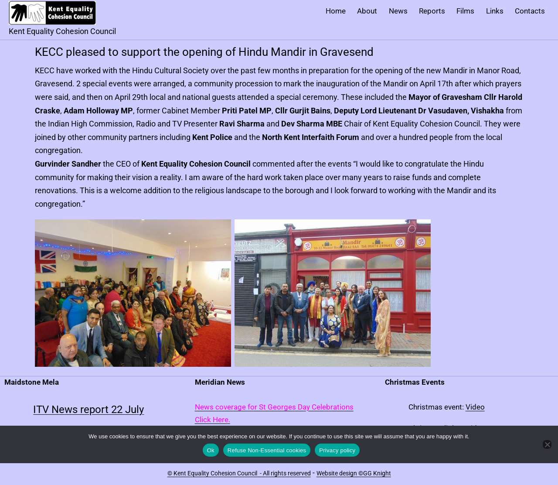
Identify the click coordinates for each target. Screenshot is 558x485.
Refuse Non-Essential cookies (267, 450)
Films (465, 11)
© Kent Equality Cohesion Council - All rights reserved (239, 473)
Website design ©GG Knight (353, 473)
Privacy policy (337, 450)
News (398, 11)
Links (495, 11)
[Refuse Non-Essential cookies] (547, 444)
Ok (210, 450)
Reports (432, 11)
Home (336, 11)
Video (475, 407)
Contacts (530, 11)
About (367, 11)
